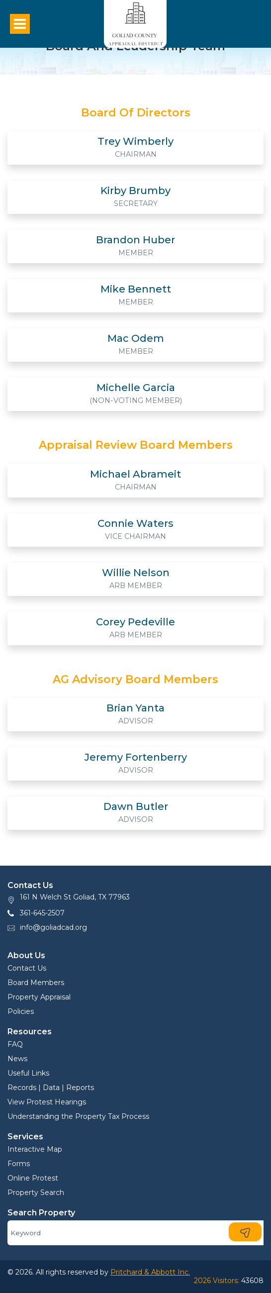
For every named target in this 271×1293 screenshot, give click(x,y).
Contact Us (26, 968)
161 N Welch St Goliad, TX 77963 (75, 897)
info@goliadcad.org (53, 927)
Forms (18, 1163)
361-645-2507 (42, 912)
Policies (20, 1011)
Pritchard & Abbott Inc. (150, 1272)
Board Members (35, 982)
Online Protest (32, 1178)
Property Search (35, 1192)
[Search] (135, 1232)
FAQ (15, 1044)
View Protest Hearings (46, 1101)
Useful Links (28, 1073)
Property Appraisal (39, 997)
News (17, 1058)
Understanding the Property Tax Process (78, 1116)
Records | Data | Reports (50, 1087)
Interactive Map (34, 1149)
